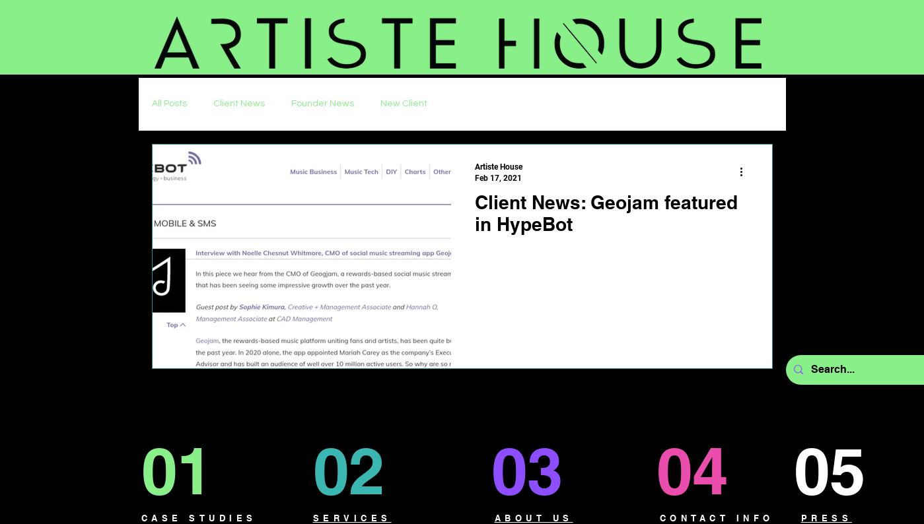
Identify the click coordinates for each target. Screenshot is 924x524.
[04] (704, 470)
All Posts (169, 103)
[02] (363, 470)
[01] (188, 470)
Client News (239, 103)
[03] (537, 470)
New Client (403, 103)
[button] (860, 39)
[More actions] (746, 172)
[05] (842, 470)
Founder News (322, 103)
